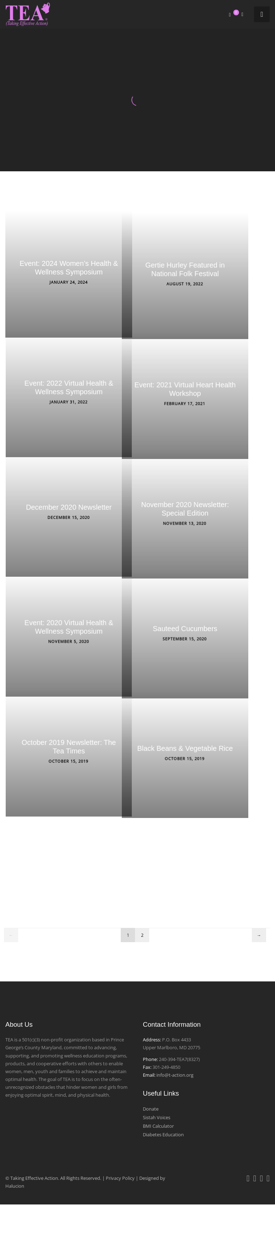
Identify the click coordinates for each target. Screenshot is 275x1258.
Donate (151, 1109)
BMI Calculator (158, 1126)
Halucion (14, 1186)
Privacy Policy (120, 1178)
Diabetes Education (163, 1134)
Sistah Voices (156, 1117)
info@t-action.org (174, 1075)
